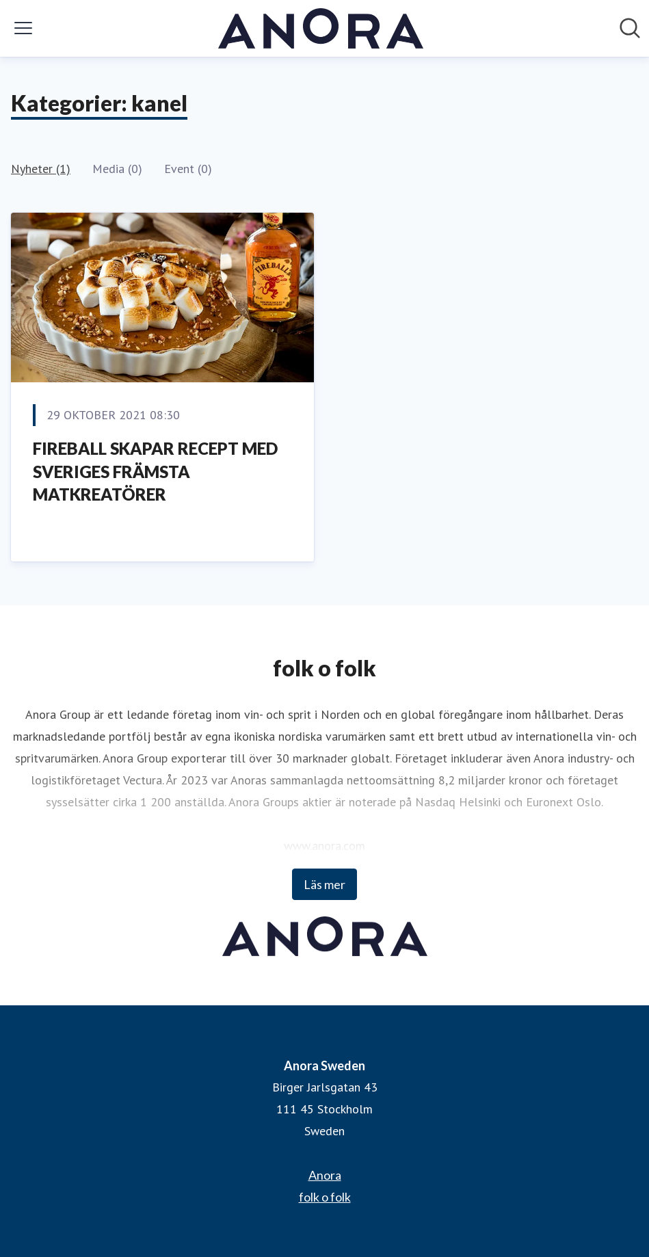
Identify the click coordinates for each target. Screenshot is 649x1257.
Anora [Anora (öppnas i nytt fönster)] (324, 1174)
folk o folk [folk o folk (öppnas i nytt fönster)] (325, 1196)
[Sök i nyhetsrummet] (630, 28)
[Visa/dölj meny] (23, 28)
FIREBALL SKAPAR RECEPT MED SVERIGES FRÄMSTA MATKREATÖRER (155, 471)
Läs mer (324, 884)
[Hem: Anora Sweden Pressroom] (320, 28)
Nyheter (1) (40, 168)
